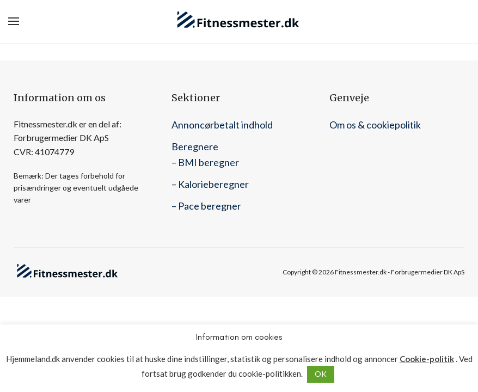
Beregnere (194, 146)
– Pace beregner (206, 206)
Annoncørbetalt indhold (222, 125)
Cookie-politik (427, 359)
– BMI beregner (205, 162)
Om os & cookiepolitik (375, 125)
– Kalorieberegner (210, 184)
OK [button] (321, 373)
